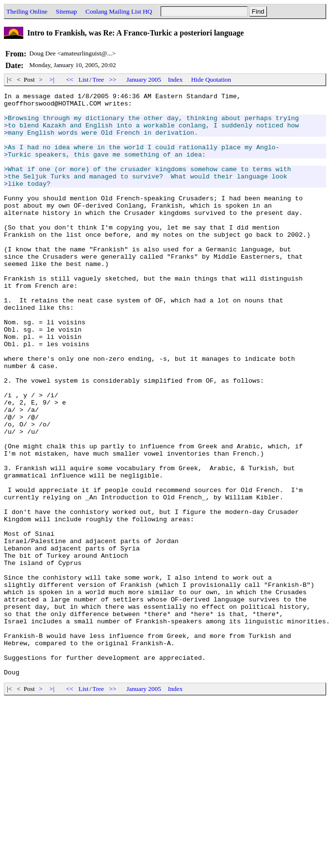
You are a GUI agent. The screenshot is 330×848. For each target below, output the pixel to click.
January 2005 (144, 79)
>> (113, 79)
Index (175, 79)
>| (52, 79)
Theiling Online (27, 11)
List (84, 79)
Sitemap (66, 11)
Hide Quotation (211, 79)
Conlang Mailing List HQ (118, 11)
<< (70, 79)
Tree (98, 79)
